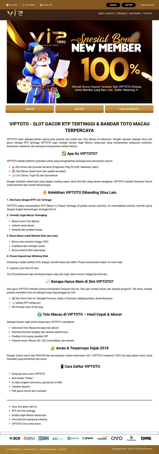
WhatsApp (135, 13)
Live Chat (12, 5)
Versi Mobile (28, 5)
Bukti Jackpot (106, 13)
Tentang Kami (14, 449)
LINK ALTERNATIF (129, 109)
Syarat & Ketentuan (48, 449)
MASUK (29, 109)
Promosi (122, 13)
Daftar (128, 5)
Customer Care (30, 449)
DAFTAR (79, 109)
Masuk (113, 5)
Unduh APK (46, 5)
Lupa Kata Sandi (147, 5)
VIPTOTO (147, 13)
